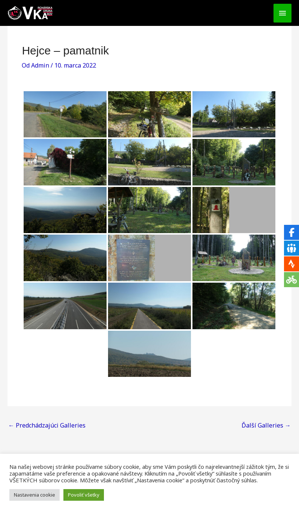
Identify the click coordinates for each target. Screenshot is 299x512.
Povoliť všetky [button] (83, 494)
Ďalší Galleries (266, 425)
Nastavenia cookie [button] (34, 494)
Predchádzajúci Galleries (47, 425)
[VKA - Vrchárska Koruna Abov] (30, 13)
